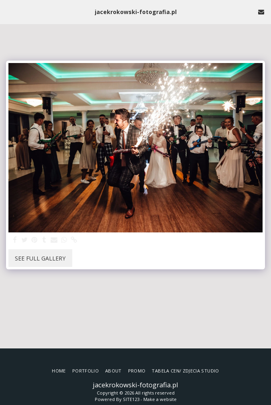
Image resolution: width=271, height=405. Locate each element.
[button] (9, 11)
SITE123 (131, 399)
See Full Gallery (40, 258)
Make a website (160, 399)
